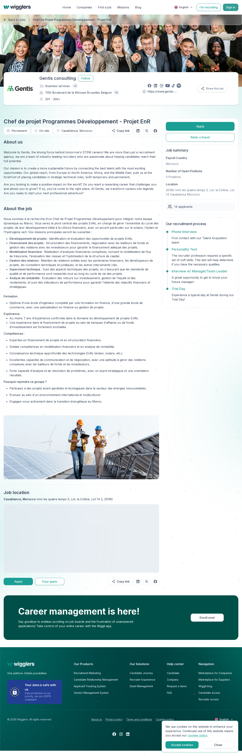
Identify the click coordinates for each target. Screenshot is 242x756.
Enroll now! (207, 617)
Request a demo (177, 686)
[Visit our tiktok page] (173, 85)
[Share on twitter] (146, 130)
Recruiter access (209, 699)
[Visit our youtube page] (167, 85)
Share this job (212, 88)
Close (218, 745)
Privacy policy (114, 719)
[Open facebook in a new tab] (114, 734)
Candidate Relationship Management (96, 679)
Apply (18, 581)
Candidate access (209, 692)
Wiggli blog (205, 686)
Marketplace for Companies (215, 673)
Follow (85, 78)
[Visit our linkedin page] (155, 85)
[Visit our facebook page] (149, 85)
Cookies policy (165, 719)
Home (66, 7)
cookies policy (197, 735)
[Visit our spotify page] (179, 85)
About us (96, 719)
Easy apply (49, 581)
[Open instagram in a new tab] (121, 734)
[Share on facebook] (155, 130)
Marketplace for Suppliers (214, 679)
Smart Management (141, 686)
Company (172, 679)
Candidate (173, 673)
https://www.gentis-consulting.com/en (160, 92)
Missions (123, 7)
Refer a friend (200, 137)
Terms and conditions (139, 719)
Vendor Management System (91, 692)
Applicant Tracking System (90, 686)
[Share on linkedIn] (138, 130)
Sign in (230, 7)
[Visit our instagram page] (161, 85)
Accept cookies (182, 745)
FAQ (169, 692)
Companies (84, 7)
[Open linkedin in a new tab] (127, 734)
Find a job (104, 7)
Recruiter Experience (142, 679)
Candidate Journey (141, 673)
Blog (138, 7)
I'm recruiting (209, 7)
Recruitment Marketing (87, 673)
